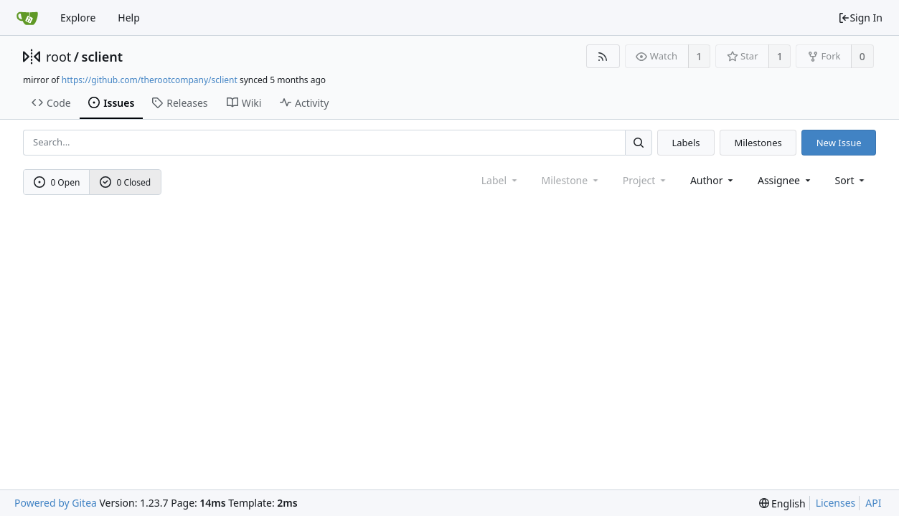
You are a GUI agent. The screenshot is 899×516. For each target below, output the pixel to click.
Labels (686, 142)
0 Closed (125, 182)
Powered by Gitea (55, 503)
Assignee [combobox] (785, 180)
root (58, 56)
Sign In (860, 17)
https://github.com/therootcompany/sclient (149, 80)
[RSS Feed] (603, 56)
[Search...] (638, 142)
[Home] (27, 18)
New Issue (839, 142)
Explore (77, 17)
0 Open (57, 182)
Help (129, 17)
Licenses (836, 503)
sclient (102, 56)
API (873, 503)
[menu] (851, 180)
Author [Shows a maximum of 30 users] (712, 180)
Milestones (758, 142)
